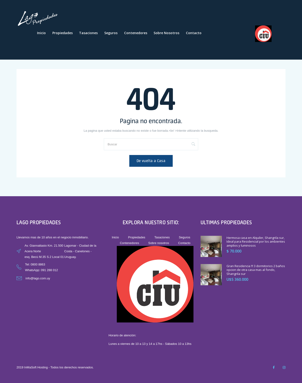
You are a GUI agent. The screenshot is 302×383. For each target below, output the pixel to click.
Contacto (193, 33)
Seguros (110, 33)
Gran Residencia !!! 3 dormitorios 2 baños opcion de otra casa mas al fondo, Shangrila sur (255, 270)
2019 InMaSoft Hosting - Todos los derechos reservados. (55, 367)
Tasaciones (88, 33)
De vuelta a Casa (151, 161)
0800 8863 (38, 264)
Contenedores (135, 33)
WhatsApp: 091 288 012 (41, 270)
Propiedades (62, 33)
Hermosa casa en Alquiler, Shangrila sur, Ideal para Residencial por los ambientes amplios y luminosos (255, 242)
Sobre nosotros (166, 33)
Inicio (41, 33)
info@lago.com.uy (37, 278)
